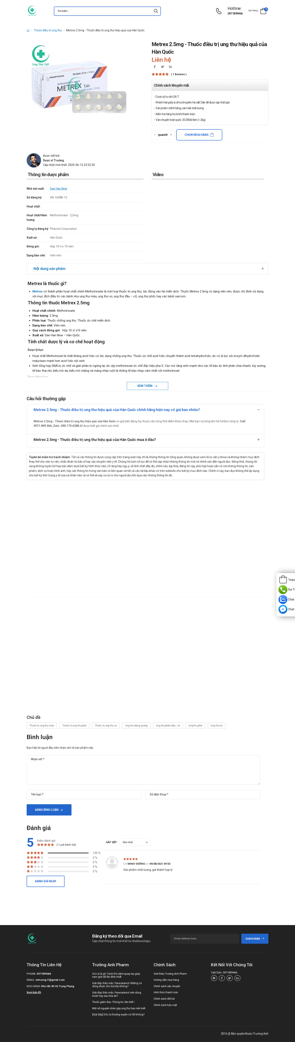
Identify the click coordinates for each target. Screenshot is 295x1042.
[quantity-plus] (171, 134)
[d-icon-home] (28, 30)
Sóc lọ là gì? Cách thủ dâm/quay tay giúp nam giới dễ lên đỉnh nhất (116, 975)
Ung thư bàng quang (136, 725)
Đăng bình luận (46, 809)
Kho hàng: (34, 986)
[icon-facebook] (155, 67)
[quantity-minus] (155, 134)
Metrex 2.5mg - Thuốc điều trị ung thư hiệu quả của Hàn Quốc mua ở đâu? (95, 439)
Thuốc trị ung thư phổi (74, 725)
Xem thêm (145, 385)
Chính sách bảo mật (165, 1005)
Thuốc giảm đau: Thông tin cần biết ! (113, 1001)
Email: (31, 979)
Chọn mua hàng (197, 134)
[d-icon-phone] (220, 11)
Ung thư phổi (195, 725)
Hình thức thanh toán (166, 992)
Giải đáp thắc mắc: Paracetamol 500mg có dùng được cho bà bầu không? (117, 985)
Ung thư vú (216, 725)
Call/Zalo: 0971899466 (224, 972)
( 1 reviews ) (178, 74)
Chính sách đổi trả (164, 998)
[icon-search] (156, 11)
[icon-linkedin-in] (170, 67)
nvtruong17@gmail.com (50, 979)
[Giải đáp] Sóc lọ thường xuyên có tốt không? (118, 1014)
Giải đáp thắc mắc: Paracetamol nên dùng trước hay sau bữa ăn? (116, 994)
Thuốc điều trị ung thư (48, 30)
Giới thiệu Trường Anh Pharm (170, 973)
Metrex (37, 291)
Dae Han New (58, 188)
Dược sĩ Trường (53, 160)
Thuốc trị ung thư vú (106, 725)
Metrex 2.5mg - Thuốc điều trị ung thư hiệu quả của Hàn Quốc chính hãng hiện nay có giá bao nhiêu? (117, 410)
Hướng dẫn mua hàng (166, 979)
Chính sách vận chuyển (167, 986)
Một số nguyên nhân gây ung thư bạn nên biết (118, 1008)
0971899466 (235, 13)
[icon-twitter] (162, 67)
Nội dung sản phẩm (49, 268)
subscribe (254, 938)
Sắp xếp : (112, 842)
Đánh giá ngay (45, 881)
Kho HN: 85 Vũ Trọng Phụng (57, 986)
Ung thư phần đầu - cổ (168, 725)
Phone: (31, 973)
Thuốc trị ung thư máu (42, 725)
